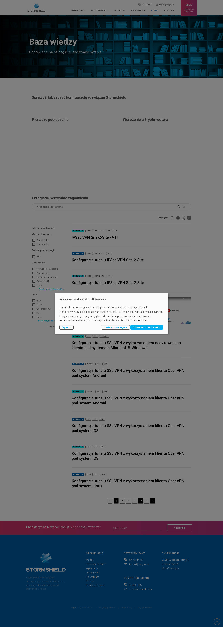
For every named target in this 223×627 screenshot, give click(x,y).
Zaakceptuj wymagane (115, 327)
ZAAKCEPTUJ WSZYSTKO (146, 327)
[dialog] (111, 313)
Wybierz (66, 327)
